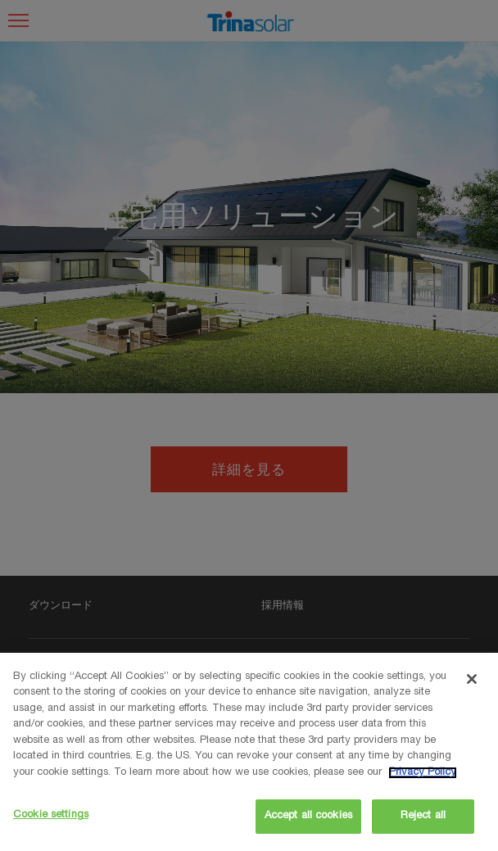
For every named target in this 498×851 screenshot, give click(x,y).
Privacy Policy (422, 772)
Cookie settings (50, 815)
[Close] (472, 679)
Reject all (423, 816)
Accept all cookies (308, 816)
